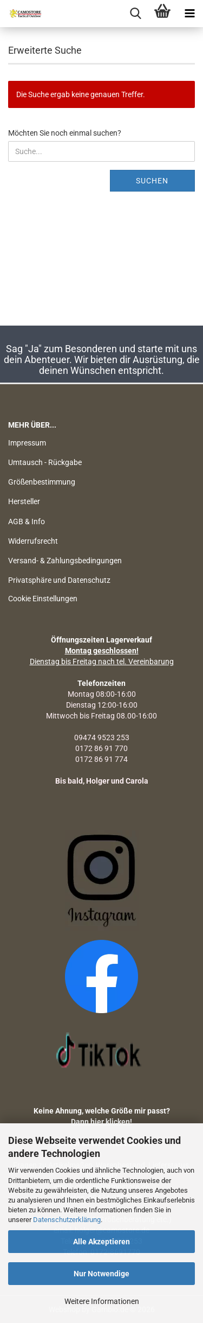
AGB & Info (26, 521)
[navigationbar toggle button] (189, 13)
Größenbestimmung (41, 482)
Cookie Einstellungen (42, 598)
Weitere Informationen (101, 1301)
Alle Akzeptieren (101, 1241)
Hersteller (24, 501)
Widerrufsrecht (33, 541)
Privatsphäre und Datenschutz (59, 580)
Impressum (27, 442)
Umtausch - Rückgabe (45, 462)
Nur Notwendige (101, 1273)
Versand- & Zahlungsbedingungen (65, 560)
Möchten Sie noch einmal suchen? (64, 133)
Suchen (152, 180)
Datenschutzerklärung (67, 1220)
